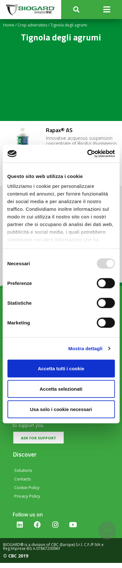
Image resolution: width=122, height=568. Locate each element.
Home (8, 25)
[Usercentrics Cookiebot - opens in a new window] (87, 154)
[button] (76, 9)
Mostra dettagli (85, 348)
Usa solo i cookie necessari (61, 409)
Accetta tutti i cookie (61, 368)
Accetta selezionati (61, 388)
